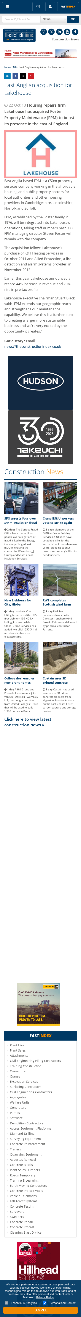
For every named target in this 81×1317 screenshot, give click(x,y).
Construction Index (19, 35)
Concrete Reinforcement (27, 1144)
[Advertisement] (40, 854)
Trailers (15, 1149)
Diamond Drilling (22, 1133)
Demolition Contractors (26, 1123)
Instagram (43, 32)
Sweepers (17, 1217)
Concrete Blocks (21, 1165)
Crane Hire (17, 1071)
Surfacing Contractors (25, 1087)
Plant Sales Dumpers (25, 1170)
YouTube (67, 32)
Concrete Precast (22, 1227)
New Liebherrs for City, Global (17, 602)
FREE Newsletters (37, 6)
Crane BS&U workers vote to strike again (58, 520)
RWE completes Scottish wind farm (57, 602)
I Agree (40, 1310)
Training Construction (25, 1066)
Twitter (51, 32)
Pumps (15, 1113)
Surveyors (17, 1212)
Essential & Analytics (21, 1303)
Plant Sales (18, 1050)
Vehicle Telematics (23, 1196)
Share (7, 76)
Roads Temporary (22, 1175)
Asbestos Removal (23, 1160)
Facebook (75, 32)
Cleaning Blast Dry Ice (25, 1232)
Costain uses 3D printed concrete (55, 680)
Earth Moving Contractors (28, 1186)
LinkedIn (59, 32)
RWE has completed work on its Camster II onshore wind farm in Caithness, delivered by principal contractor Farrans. (59, 620)
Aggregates (18, 1097)
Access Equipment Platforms (30, 1128)
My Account (50, 6)
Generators (18, 1107)
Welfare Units (20, 1102)
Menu (7, 6)
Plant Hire (17, 1045)
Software (16, 1118)
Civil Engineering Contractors (31, 1092)
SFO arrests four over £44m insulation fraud (20, 520)
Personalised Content (59, 1303)
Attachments (19, 1055)
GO (73, 19)
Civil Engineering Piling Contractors (35, 1061)
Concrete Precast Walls (26, 1191)
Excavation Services (24, 1081)
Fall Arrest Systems (23, 1201)
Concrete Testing (22, 1206)
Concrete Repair (21, 1222)
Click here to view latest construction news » (27, 721)
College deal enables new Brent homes (19, 680)
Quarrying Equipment (25, 1154)
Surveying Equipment (25, 1139)
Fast (68, 6)
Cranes (15, 1076)
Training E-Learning (24, 1180)
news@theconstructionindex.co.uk (32, 346)
